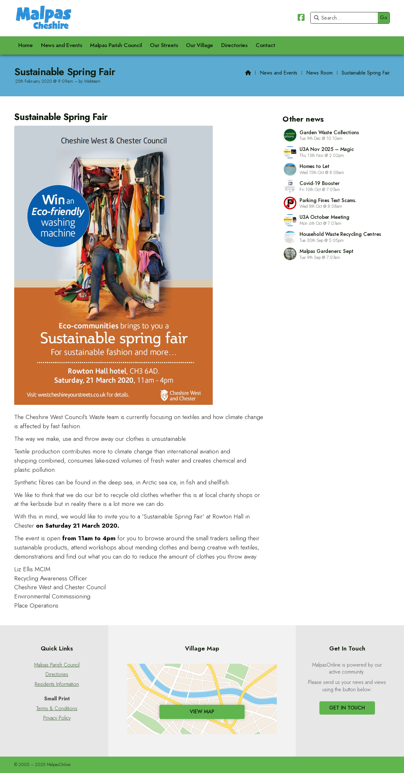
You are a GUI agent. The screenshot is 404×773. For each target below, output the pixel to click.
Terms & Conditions (56, 708)
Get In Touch (347, 707)
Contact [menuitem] (265, 45)
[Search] (346, 17)
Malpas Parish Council (57, 665)
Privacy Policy (57, 718)
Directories (56, 674)
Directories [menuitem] (234, 45)
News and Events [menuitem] (61, 45)
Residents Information (57, 684)
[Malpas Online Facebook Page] (301, 18)
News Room (319, 72)
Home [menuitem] (25, 45)
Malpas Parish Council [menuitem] (116, 45)
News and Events (278, 72)
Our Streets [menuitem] (164, 45)
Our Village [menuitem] (199, 45)
